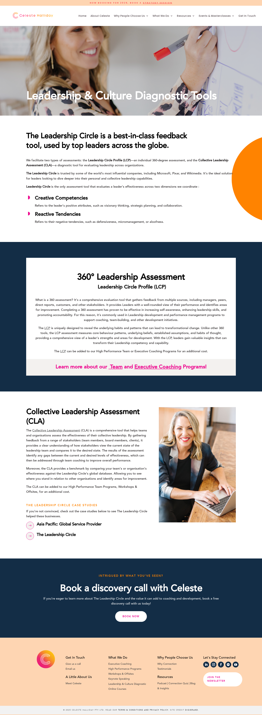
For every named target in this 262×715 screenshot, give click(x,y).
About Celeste (100, 16)
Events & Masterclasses (215, 16)
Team (116, 367)
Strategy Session (157, 2)
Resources (184, 16)
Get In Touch (247, 16)
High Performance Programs (124, 669)
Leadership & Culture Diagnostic (127, 684)
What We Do (161, 16)
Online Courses (117, 689)
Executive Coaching (157, 367)
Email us (70, 669)
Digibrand (191, 710)
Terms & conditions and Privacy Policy (143, 710)
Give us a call (73, 664)
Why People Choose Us (129, 16)
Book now (131, 616)
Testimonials (164, 669)
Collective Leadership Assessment (56, 430)
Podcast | (163, 683)
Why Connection (167, 664)
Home (82, 16)
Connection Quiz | (179, 683)
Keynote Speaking (119, 679)
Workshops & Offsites (121, 674)
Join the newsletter (216, 679)
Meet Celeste (73, 683)
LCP (47, 328)
